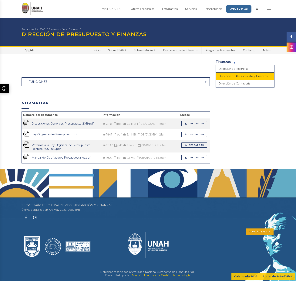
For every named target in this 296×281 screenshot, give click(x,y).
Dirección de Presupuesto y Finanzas (243, 76)
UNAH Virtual (239, 9)
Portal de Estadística (277, 276)
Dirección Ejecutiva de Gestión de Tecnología (160, 275)
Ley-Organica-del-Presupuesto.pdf (54, 134)
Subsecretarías (57, 29)
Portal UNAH (111, 9)
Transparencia (213, 9)
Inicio (96, 50)
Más (267, 50)
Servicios (191, 9)
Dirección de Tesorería (233, 68)
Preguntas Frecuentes (220, 50)
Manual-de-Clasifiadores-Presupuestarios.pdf (61, 157)
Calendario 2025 (245, 276)
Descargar (194, 123)
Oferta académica (142, 9)
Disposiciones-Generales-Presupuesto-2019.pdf (63, 123)
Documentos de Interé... (180, 50)
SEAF (42, 29)
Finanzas (73, 29)
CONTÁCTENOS (259, 231)
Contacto (249, 50)
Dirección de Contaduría (234, 83)
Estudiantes (170, 9)
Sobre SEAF (117, 50)
